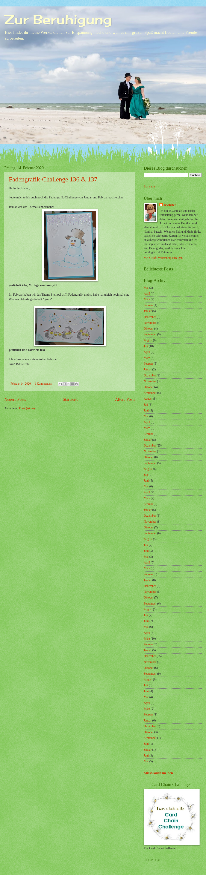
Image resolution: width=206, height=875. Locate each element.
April (147, 293)
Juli (146, 346)
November (150, 322)
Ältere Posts (125, 399)
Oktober (148, 328)
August (148, 340)
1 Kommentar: (44, 383)
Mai (146, 287)
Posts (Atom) (27, 408)
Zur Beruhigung (58, 19)
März (147, 299)
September (150, 334)
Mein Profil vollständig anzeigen (163, 257)
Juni (146, 410)
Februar (148, 305)
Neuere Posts (15, 399)
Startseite (70, 399)
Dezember (150, 317)
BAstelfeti (170, 205)
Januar (147, 311)
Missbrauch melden (158, 773)
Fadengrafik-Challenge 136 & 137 (53, 179)
